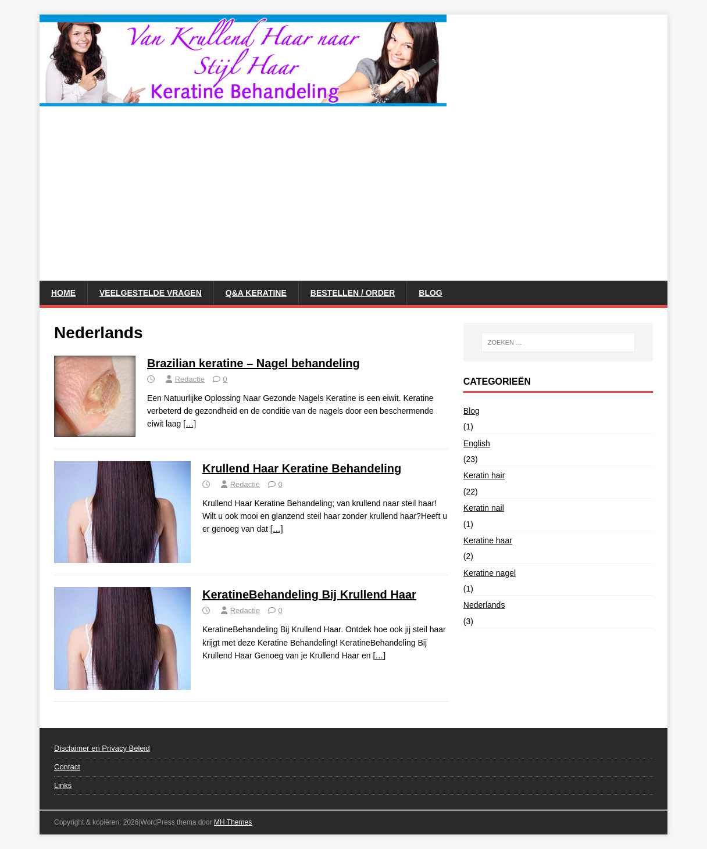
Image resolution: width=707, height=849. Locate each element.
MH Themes (233, 822)
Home (63, 293)
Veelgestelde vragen (150, 293)
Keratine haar (487, 540)
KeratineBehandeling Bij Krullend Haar (309, 594)
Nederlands (484, 605)
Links (63, 785)
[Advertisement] (353, 193)
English (476, 443)
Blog (430, 293)
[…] (189, 423)
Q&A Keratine (256, 293)
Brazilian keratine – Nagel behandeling (253, 363)
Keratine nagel (489, 573)
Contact (67, 766)
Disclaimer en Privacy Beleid (102, 748)
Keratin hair (484, 475)
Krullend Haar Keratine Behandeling (301, 468)
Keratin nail (483, 508)
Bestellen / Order (352, 293)
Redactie (190, 379)
